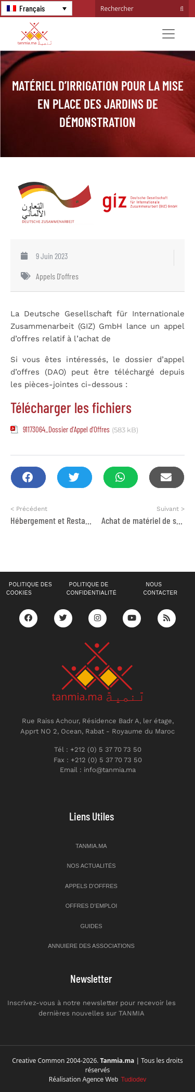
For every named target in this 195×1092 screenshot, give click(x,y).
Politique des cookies (29, 589)
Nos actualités (91, 866)
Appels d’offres (91, 886)
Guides (91, 926)
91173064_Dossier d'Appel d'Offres (66, 429)
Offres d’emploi (92, 906)
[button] (28, 477)
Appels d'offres (57, 276)
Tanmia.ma (91, 846)
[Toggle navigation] (168, 34)
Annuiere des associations (91, 946)
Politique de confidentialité (91, 589)
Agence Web (115, 1079)
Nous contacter (160, 589)
